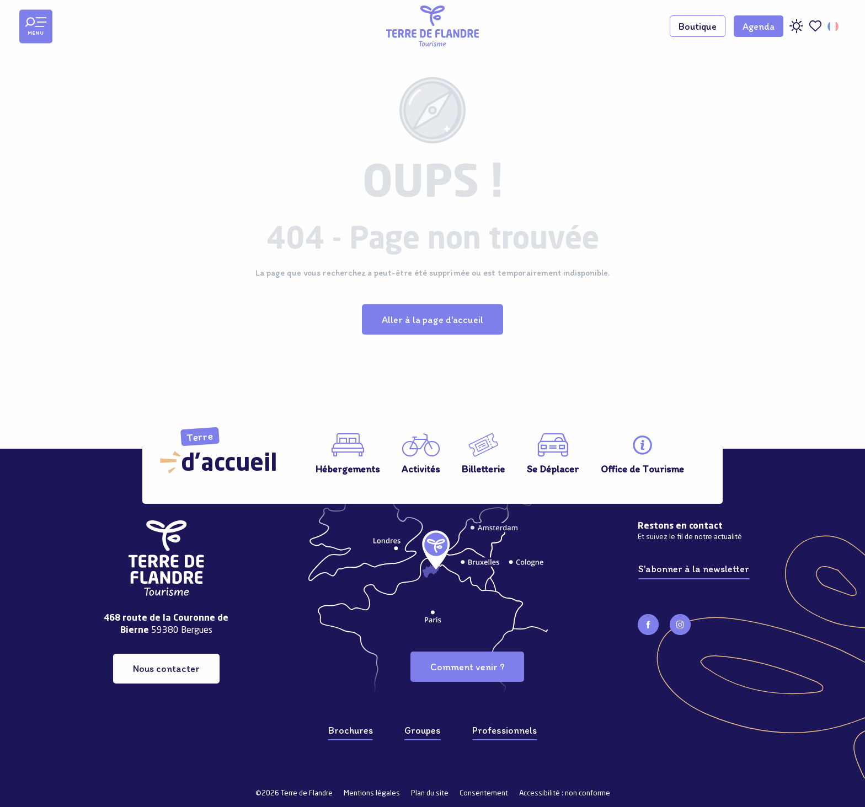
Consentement (484, 793)
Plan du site (429, 793)
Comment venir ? (467, 666)
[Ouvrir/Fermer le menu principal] (35, 26)
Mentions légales (372, 793)
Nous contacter (166, 668)
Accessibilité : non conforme (564, 793)
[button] (834, 26)
